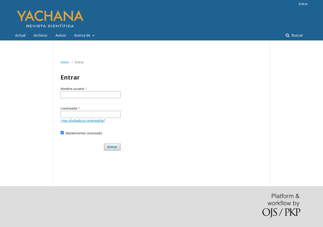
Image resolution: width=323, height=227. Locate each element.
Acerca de (82, 35)
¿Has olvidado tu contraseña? (83, 120)
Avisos (61, 35)
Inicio (65, 62)
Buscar (296, 35)
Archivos (40, 35)
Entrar (303, 4)
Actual (20, 35)
